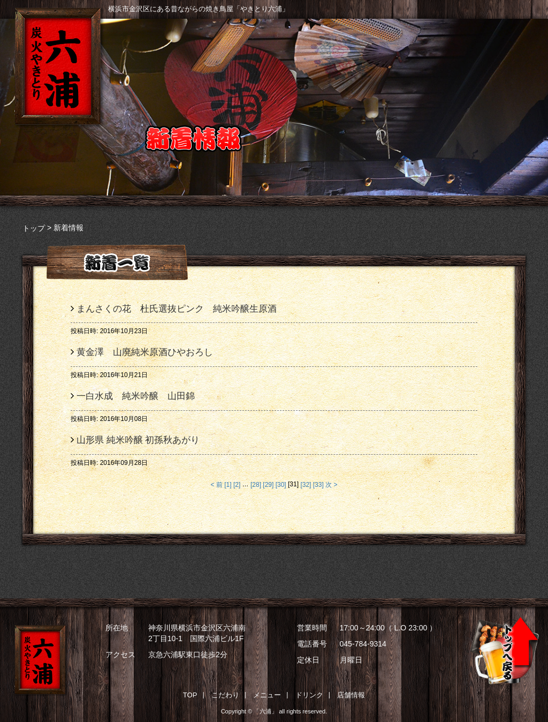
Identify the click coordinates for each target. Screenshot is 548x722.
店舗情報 (503, 59)
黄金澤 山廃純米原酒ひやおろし (149, 353)
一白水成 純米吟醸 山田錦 (136, 396)
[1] (227, 484)
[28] (255, 484)
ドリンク (414, 59)
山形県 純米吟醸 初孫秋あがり (138, 440)
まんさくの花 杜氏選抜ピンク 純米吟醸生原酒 (177, 309)
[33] (318, 484)
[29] (268, 484)
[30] (281, 484)
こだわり (238, 59)
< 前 (217, 484)
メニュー (326, 59)
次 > (331, 484)
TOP (190, 695)
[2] (236, 484)
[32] (305, 484)
